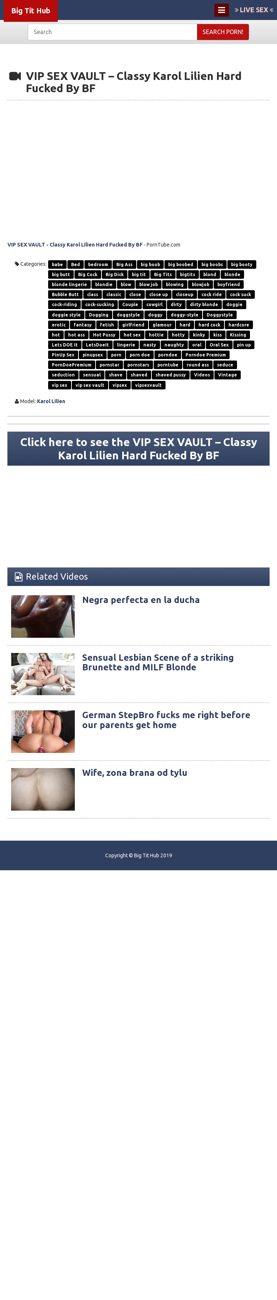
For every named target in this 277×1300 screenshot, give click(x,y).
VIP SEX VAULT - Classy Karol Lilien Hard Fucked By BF (75, 245)
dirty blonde (204, 304)
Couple (130, 304)
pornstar (109, 364)
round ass (198, 364)
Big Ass (124, 264)
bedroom (98, 264)
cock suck (240, 294)
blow (126, 284)
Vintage (227, 374)
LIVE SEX (254, 9)
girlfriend (133, 324)
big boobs (212, 264)
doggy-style (184, 314)
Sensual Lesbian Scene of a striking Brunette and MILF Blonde (158, 662)
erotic (59, 324)
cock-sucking (99, 304)
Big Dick (115, 274)
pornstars (138, 364)
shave (116, 374)
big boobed (180, 264)
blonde (232, 274)
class (92, 294)
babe (57, 264)
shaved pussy (171, 374)
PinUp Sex (63, 354)
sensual (92, 374)
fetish (107, 324)
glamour (162, 324)
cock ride (211, 294)
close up (158, 294)
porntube (167, 364)
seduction (63, 374)
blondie (104, 284)
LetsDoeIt (97, 344)
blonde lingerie (69, 284)
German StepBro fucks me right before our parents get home (166, 720)
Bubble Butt (65, 294)
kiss (217, 334)
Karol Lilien (51, 401)
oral (196, 344)
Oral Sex (219, 344)
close (135, 294)
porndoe (167, 354)
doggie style (66, 314)
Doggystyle (220, 314)
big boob (150, 264)
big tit (139, 274)
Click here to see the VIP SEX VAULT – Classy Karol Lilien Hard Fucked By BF (138, 448)
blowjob (200, 284)
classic (113, 294)
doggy (155, 314)
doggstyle (128, 314)
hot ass (76, 334)
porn (116, 354)
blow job (148, 284)
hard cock (209, 324)
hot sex (132, 334)
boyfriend (228, 284)
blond (209, 274)
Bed (75, 264)
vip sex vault (90, 385)
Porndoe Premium (206, 354)
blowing (175, 284)
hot (56, 334)
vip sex (59, 385)
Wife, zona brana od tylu (134, 773)
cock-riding (64, 304)
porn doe (140, 354)
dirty (176, 304)
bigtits (187, 274)
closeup (184, 294)
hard (185, 324)
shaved (139, 374)
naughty (174, 344)
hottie (156, 334)
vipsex (120, 385)
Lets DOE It (65, 344)
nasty (149, 344)
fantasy (83, 324)
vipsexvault (148, 385)
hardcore (238, 324)
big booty (242, 264)
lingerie (126, 344)
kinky (199, 334)
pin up (244, 344)
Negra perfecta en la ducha (141, 600)
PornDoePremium (71, 364)
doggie (234, 304)
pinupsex (93, 354)
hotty (178, 334)
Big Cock (87, 274)
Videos (202, 374)
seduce (225, 364)
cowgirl (154, 304)
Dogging (99, 314)
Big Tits (163, 274)
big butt (61, 274)
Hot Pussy (104, 334)
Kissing (238, 334)
